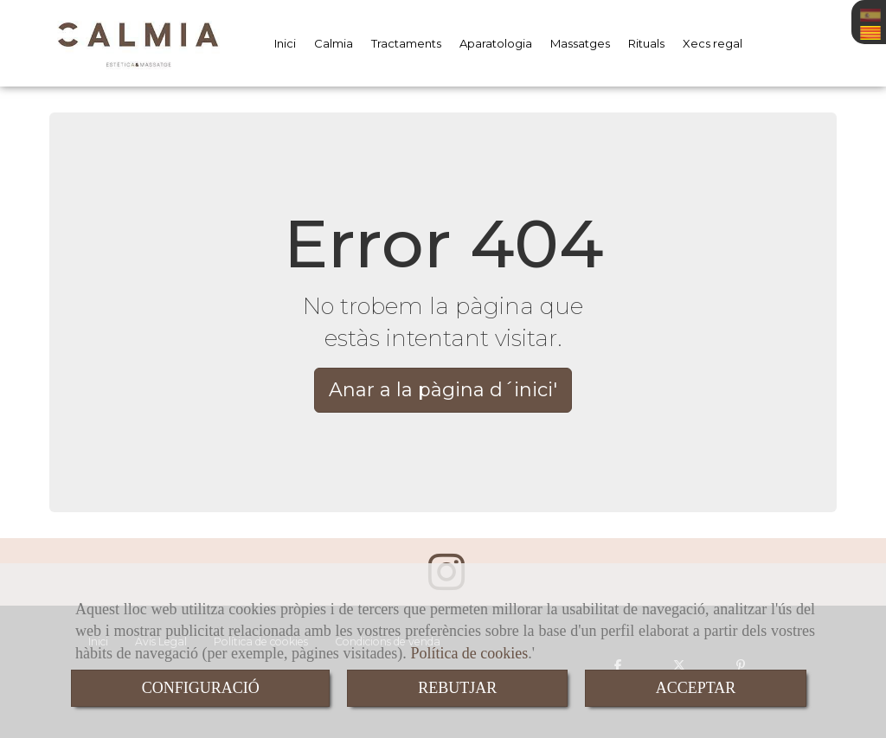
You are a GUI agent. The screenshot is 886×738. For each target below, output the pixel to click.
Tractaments (406, 43)
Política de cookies (469, 653)
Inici (285, 43)
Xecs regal (712, 43)
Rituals (646, 43)
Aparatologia (495, 43)
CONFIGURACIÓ (201, 687)
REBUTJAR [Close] (457, 687)
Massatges (580, 43)
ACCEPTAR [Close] (696, 687)
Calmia (333, 43)
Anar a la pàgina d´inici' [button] (443, 389)
